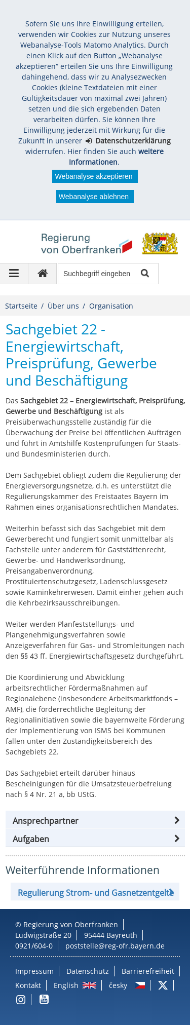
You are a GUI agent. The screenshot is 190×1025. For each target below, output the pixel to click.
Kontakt (28, 985)
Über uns (63, 306)
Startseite (21, 306)
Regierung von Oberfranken (70, 924)
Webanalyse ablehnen (94, 197)
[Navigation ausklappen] (14, 273)
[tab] (95, 839)
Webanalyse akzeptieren (93, 176)
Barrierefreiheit (148, 971)
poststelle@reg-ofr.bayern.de (115, 946)
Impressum (34, 971)
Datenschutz (87, 971)
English (66, 985)
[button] (95, 821)
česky (118, 985)
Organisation (111, 306)
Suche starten (144, 274)
